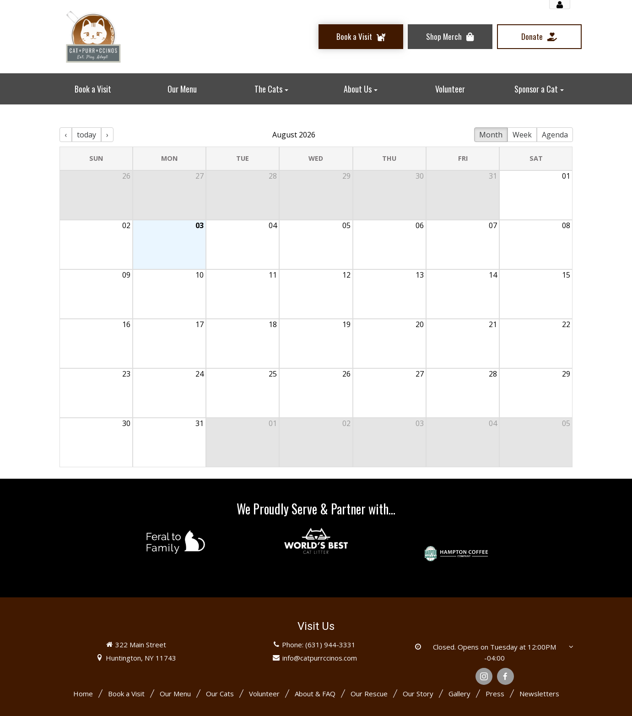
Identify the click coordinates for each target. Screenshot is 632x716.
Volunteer (264, 693)
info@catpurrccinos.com (319, 657)
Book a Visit (126, 693)
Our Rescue (369, 693)
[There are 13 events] (316, 291)
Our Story (418, 693)
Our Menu (175, 693)
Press (495, 693)
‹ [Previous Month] (66, 135)
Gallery (459, 693)
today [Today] (86, 135)
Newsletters (539, 693)
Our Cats (220, 693)
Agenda (555, 135)
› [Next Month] (107, 135)
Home (83, 693)
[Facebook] (505, 676)
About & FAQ (315, 693)
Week (522, 135)
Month (490, 135)
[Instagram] (483, 676)
